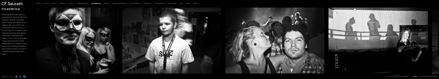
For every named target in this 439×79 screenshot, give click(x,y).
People (38, 3)
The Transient (135, 3)
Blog (181, 3)
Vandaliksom (160, 3)
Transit (63, 3)
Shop (188, 3)
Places (46, 3)
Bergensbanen (83, 3)
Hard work (172, 3)
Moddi (106, 3)
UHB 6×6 (72, 3)
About (195, 3)
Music (54, 3)
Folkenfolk (96, 3)
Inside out (147, 3)
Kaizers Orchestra (119, 3)
